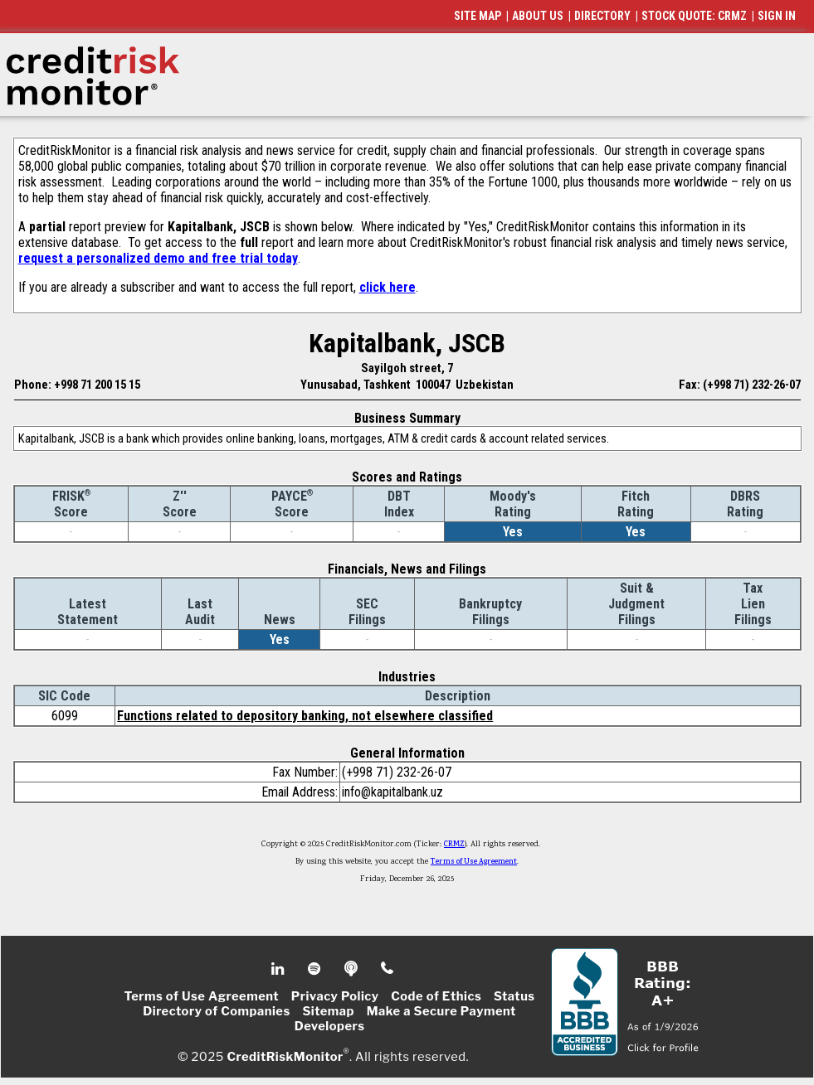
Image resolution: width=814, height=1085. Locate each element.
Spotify (316, 968)
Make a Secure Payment (441, 1011)
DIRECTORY (602, 15)
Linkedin (279, 968)
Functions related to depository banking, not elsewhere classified (305, 716)
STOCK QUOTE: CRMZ (694, 15)
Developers (330, 1026)
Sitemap (328, 1011)
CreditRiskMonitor (285, 1056)
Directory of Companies (216, 1011)
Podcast (352, 968)
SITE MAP (477, 15)
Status (514, 996)
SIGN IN (777, 15)
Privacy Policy (335, 996)
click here (387, 287)
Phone (388, 968)
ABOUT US (537, 15)
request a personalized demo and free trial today (158, 258)
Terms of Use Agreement (474, 862)
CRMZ (454, 844)
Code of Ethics (436, 996)
